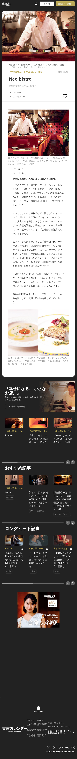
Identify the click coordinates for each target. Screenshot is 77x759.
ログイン (47, 4)
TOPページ (30, 720)
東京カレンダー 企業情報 (31, 735)
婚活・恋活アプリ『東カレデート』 (59, 727)
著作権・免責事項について (42, 730)
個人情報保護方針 (42, 724)
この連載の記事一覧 (16, 406)
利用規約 (40, 720)
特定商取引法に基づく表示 (42, 735)
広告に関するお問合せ (31, 730)
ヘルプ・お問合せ (31, 724)
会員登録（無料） (65, 4)
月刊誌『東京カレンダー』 (56, 723)
